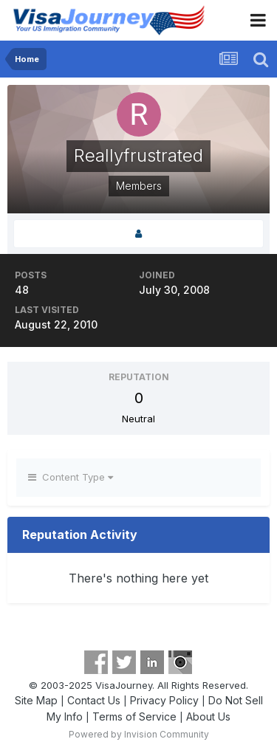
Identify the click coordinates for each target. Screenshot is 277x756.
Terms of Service (134, 716)
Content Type (70, 477)
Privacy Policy (164, 700)
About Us (208, 716)
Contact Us (93, 700)
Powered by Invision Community (139, 734)
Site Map (36, 700)
